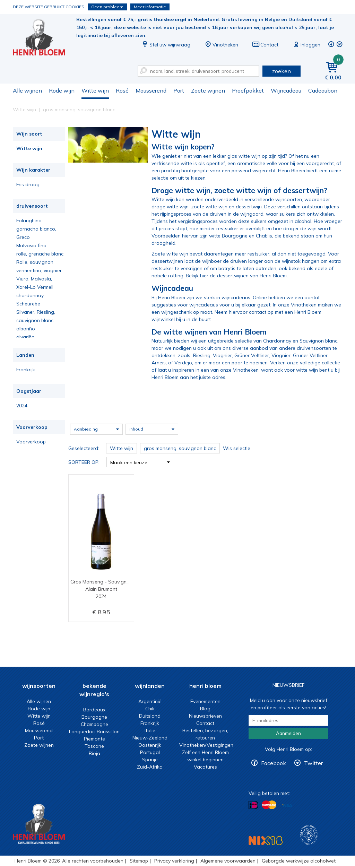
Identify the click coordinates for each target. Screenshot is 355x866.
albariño (25, 329)
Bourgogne (94, 717)
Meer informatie (150, 6)
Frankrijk (25, 369)
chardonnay (30, 295)
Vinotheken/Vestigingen (206, 745)
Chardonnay (277, 341)
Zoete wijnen (208, 90)
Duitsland (150, 716)
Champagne (94, 724)
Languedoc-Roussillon (94, 731)
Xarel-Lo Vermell (34, 287)
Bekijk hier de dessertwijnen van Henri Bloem (236, 275)
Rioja (94, 753)
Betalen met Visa (287, 805)
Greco (23, 237)
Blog (205, 708)
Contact (265, 45)
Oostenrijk (149, 745)
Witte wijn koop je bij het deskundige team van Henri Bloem (44, 38)
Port (178, 90)
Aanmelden (288, 733)
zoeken (281, 71)
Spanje (150, 759)
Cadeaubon (322, 90)
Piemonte (94, 739)
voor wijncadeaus (198, 305)
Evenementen (205, 701)
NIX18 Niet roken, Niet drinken (266, 840)
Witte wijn (95, 90)
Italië (150, 730)
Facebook (273, 763)
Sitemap (139, 861)
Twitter (313, 763)
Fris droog (28, 184)
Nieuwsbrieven (205, 716)
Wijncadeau (286, 90)
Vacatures (205, 767)
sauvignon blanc (34, 320)
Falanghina (29, 220)
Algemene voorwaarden (228, 861)
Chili (149, 708)
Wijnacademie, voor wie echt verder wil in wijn (309, 835)
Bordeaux (94, 710)
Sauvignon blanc (318, 341)
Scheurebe (28, 304)
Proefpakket (248, 90)
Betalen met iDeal (253, 805)
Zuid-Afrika (150, 767)
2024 (21, 405)
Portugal (150, 752)
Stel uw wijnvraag (165, 45)
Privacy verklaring (174, 861)
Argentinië (150, 701)
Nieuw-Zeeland (149, 738)
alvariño (25, 337)
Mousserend (151, 90)
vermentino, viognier (39, 270)
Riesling (201, 355)
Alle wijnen (27, 90)
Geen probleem (107, 6)
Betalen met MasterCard (269, 804)
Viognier (222, 355)
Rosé (122, 90)
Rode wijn (62, 90)
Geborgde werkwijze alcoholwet (299, 861)
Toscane (94, 746)
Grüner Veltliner (251, 355)
